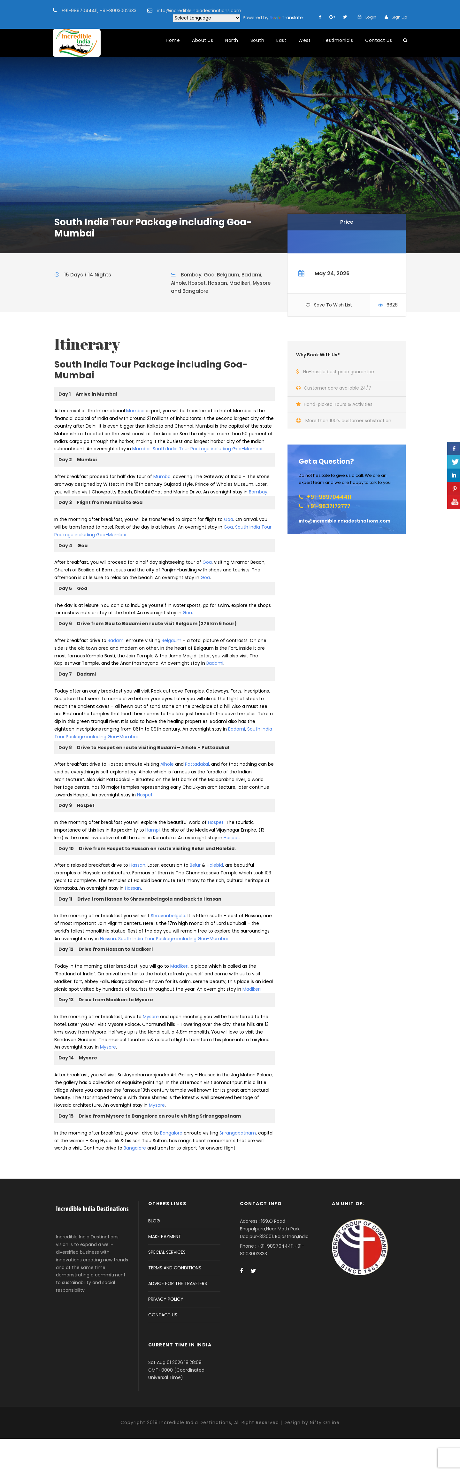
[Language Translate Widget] (206, 18)
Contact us (378, 40)
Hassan (137, 865)
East (281, 40)
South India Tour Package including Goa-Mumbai (207, 448)
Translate (286, 17)
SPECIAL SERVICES (167, 1252)
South (257, 40)
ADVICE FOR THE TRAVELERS (177, 1283)
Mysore (151, 1016)
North (231, 40)
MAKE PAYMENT (164, 1236)
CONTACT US (162, 1315)
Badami (116, 640)
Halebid (215, 865)
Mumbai (135, 410)
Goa (228, 519)
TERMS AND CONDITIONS (174, 1268)
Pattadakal (197, 764)
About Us (202, 40)
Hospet (145, 795)
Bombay (258, 492)
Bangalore (171, 1133)
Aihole (167, 764)
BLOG (154, 1221)
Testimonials (338, 40)
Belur (195, 865)
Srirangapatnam (237, 1133)
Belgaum (171, 640)
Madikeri (179, 966)
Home (173, 40)
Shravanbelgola (168, 915)
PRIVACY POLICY (165, 1299)
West (304, 40)
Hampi (152, 830)
